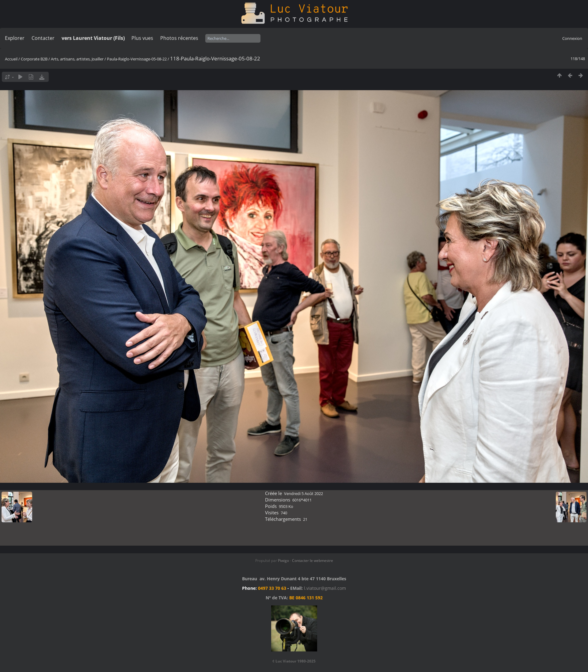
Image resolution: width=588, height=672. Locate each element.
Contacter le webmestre (312, 560)
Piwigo (283, 560)
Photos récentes (179, 38)
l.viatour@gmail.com (325, 588)
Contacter (43, 38)
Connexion (572, 38)
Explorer (15, 38)
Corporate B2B (34, 59)
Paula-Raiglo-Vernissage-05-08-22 (137, 59)
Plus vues (142, 38)
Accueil (11, 59)
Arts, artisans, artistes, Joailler (77, 59)
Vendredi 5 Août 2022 (303, 493)
